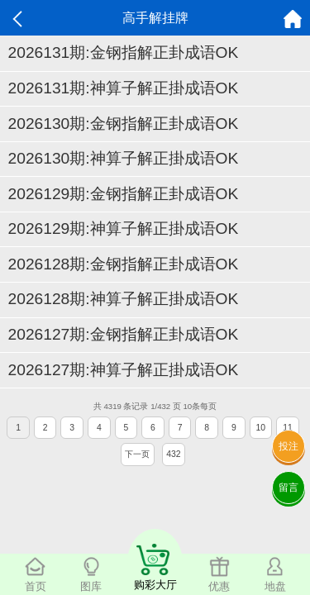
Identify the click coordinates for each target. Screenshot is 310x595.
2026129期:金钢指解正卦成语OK (123, 193)
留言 (288, 487)
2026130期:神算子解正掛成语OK (123, 158)
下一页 (137, 454)
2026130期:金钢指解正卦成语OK (123, 123)
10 (261, 427)
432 (173, 454)
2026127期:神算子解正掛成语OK (123, 369)
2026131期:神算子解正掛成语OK (123, 88)
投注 (288, 446)
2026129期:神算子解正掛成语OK (123, 228)
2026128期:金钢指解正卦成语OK (123, 264)
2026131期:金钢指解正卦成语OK (123, 52)
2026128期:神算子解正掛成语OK (123, 298)
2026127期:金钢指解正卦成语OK (123, 334)
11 (288, 427)
